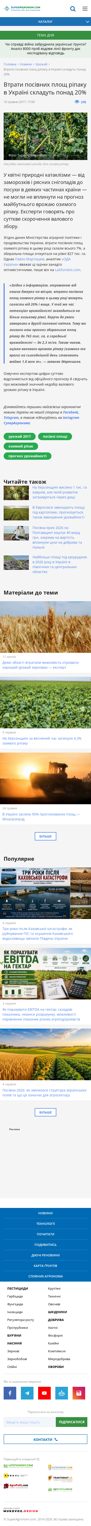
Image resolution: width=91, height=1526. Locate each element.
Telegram (11, 417)
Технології (45, 1223)
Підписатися (71, 1422)
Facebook (70, 412)
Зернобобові (17, 1359)
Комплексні (57, 1351)
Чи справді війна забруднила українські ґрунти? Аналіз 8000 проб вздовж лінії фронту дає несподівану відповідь (45, 48)
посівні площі (55, 436)
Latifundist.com (67, 269)
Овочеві (54, 1304)
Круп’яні (54, 1288)
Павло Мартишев (29, 259)
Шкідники (57, 1312)
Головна (10, 64)
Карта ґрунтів (45, 1265)
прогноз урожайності (27, 456)
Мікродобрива (59, 1359)
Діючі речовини (46, 1255)
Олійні (12, 1367)
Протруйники (17, 1328)
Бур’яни (14, 1335)
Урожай (41, 64)
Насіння (14, 1343)
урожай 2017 (19, 436)
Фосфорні (55, 1335)
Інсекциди (15, 1312)
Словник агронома (45, 1276)
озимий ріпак (20, 446)
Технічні (54, 1296)
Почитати (45, 1234)
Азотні (53, 1328)
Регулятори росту (20, 1320)
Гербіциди (15, 1296)
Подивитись (45, 1244)
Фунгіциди (15, 1304)
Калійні (53, 1343)
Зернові (13, 1351)
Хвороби (56, 1367)
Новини (26, 64)
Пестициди (17, 1288)
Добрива (56, 1320)
